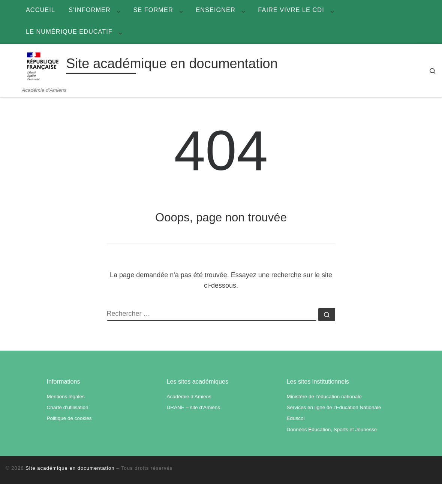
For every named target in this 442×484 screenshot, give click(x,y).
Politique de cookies (69, 418)
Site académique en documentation (70, 468)
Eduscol (295, 418)
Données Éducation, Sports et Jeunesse (331, 429)
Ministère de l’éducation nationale (323, 396)
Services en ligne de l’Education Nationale (333, 407)
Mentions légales (66, 396)
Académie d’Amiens (188, 396)
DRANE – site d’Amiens (193, 407)
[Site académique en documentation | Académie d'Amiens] (42, 65)
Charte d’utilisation (67, 407)
